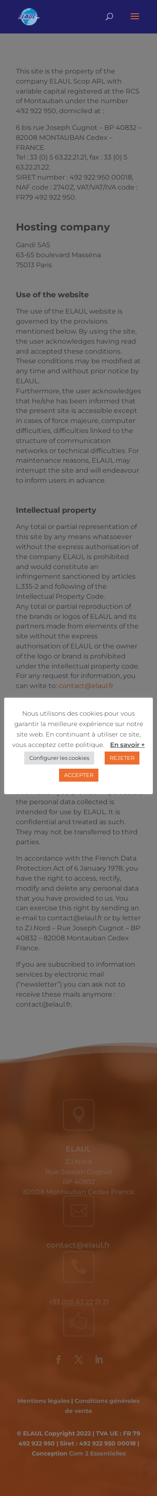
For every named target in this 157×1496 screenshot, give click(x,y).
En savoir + (127, 745)
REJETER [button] (122, 758)
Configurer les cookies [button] (59, 758)
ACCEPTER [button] (78, 775)
